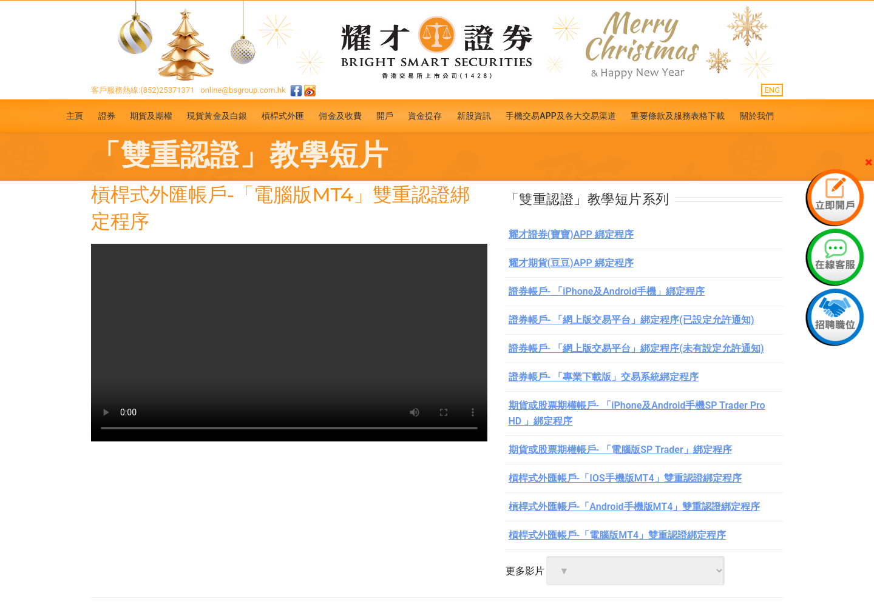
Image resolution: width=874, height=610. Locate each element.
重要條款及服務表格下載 (678, 116)
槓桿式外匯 (283, 116)
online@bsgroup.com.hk (242, 90)
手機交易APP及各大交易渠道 (561, 116)
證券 (106, 116)
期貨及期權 (151, 116)
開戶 (384, 116)
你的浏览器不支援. (289, 342)
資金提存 (425, 116)
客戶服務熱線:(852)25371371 (143, 90)
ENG (772, 90)
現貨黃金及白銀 (217, 116)
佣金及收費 (340, 116)
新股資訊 (474, 116)
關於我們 (757, 116)
